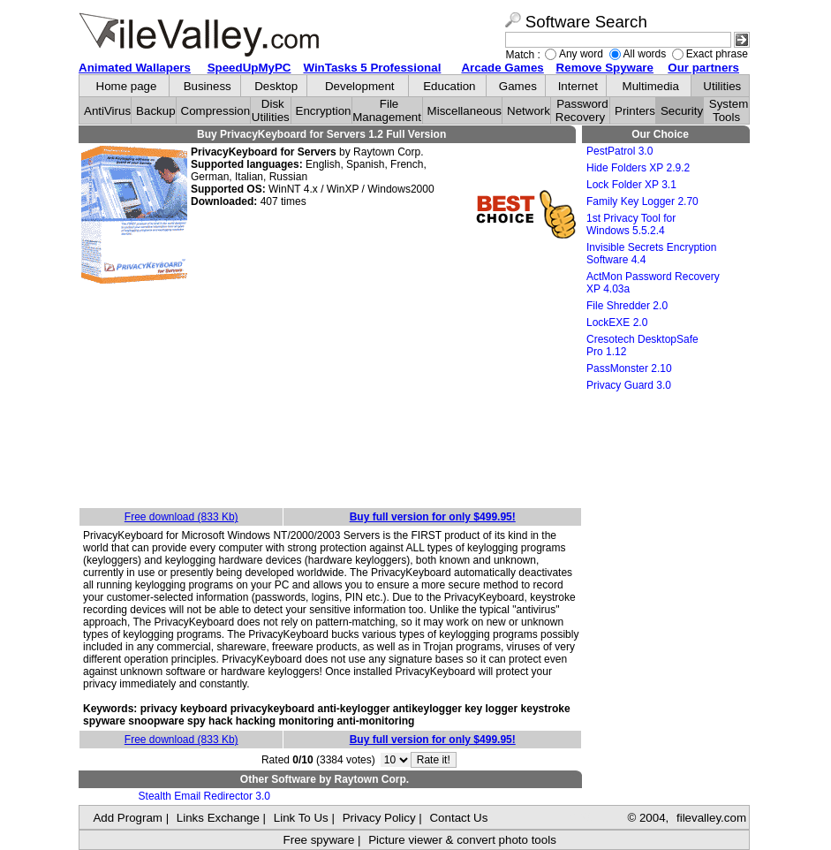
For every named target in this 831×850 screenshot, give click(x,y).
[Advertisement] (330, 396)
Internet (578, 86)
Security (682, 111)
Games (518, 86)
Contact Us (458, 817)
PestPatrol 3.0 (619, 151)
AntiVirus (107, 111)
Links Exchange (218, 817)
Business (207, 86)
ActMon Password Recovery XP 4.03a (653, 282)
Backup (155, 111)
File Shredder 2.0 (627, 306)
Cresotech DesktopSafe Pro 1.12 (642, 345)
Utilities (722, 86)
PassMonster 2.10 (629, 368)
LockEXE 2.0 (616, 322)
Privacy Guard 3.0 (628, 385)
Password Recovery (581, 110)
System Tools (728, 110)
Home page (126, 86)
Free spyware (319, 839)
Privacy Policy (379, 817)
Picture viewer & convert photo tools (462, 839)
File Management (386, 110)
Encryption (323, 111)
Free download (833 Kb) (181, 517)
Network (528, 111)
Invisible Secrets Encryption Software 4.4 (651, 253)
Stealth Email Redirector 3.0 (204, 796)
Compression (216, 111)
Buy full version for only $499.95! (433, 517)
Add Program (127, 817)
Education (449, 86)
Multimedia (651, 86)
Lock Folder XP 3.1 (631, 184)
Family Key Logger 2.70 (642, 201)
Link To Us (301, 817)
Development (360, 86)
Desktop (276, 86)
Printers (635, 111)
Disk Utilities (271, 110)
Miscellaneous (464, 111)
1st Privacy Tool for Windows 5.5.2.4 (631, 224)
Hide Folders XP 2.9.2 (638, 168)
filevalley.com (711, 817)
